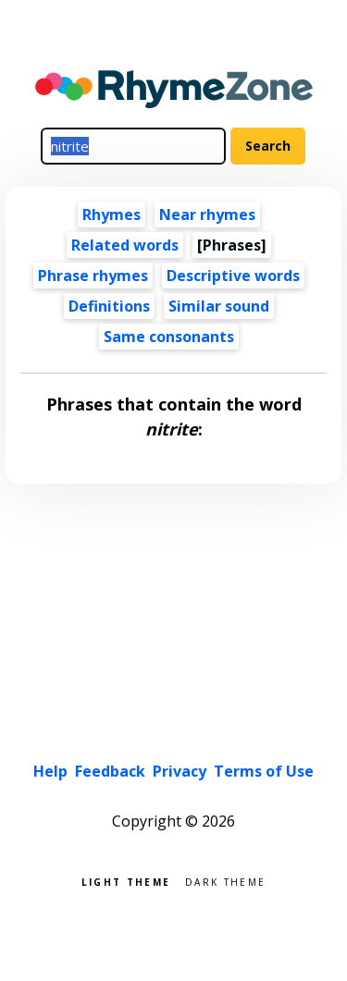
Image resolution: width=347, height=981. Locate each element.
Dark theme (225, 880)
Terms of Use (264, 771)
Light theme (125, 880)
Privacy (179, 771)
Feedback (110, 771)
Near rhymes (207, 214)
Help (50, 771)
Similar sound (218, 306)
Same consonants (169, 336)
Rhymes (111, 214)
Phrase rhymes (93, 275)
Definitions (109, 306)
